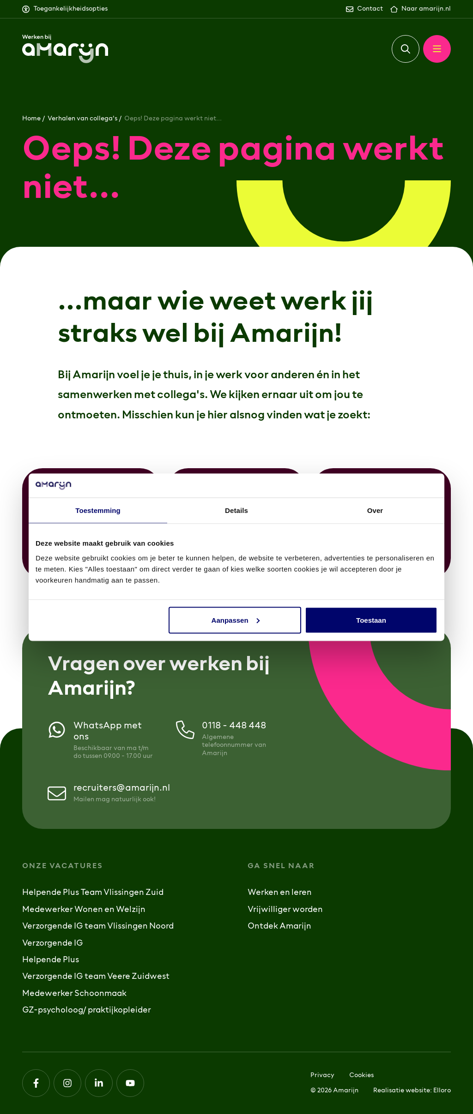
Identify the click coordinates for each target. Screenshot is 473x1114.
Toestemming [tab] (98, 510)
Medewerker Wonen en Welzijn (84, 910)
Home (31, 119)
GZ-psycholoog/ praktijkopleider (86, 1010)
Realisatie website (401, 1091)
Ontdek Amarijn (279, 926)
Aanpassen (236, 620)
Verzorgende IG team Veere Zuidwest (96, 977)
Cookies (361, 1075)
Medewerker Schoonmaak (74, 994)
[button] (405, 49)
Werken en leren (280, 893)
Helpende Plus (50, 960)
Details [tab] (236, 510)
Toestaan (371, 620)
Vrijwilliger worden (285, 910)
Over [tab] (375, 510)
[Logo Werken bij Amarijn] (65, 49)
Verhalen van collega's (82, 119)
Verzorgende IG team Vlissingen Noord (98, 926)
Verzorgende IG (52, 943)
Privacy (322, 1075)
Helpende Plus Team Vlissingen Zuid (93, 893)
